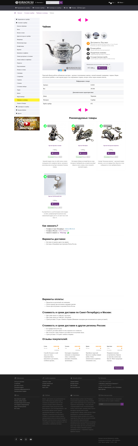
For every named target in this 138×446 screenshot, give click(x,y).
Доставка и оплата (18, 385)
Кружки (18, 49)
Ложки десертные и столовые (24, 56)
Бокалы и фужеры (21, 26)
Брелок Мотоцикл (83, 145)
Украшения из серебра (23, 8)
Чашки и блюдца (21, 103)
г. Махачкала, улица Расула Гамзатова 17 (108, 383)
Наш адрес (81, 8)
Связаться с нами (46, 381)
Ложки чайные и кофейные (23, 59)
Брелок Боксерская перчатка (111, 145)
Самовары (19, 73)
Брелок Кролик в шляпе (55, 145)
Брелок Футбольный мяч (55, 196)
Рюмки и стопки (21, 69)
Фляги (18, 93)
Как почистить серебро (20, 399)
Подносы (19, 63)
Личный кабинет (74, 381)
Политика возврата (19, 387)
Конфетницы (20, 46)
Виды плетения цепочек (20, 406)
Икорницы (19, 39)
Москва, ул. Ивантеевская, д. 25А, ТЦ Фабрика (110, 387)
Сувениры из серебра (54, 8)
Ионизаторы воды (21, 43)
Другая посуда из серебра (23, 36)
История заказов (74, 383)
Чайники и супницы (42, 13)
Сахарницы (19, 76)
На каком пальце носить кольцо (22, 402)
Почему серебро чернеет (20, 400)
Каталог (20, 13)
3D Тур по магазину (19, 381)
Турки (18, 90)
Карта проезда (102, 389)
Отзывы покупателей (47, 383)
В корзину (102, 68)
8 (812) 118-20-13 (63, 231)
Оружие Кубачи (21, 110)
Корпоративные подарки (20, 391)
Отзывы (72, 8)
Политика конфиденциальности (22, 389)
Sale (66, 8)
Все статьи (17, 408)
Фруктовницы (20, 96)
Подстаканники (20, 66)
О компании (17, 383)
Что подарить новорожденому (21, 404)
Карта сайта (45, 387)
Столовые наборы (21, 86)
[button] (111, 2)
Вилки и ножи (20, 32)
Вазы (18, 29)
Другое (18, 113)
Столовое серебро (39, 8)
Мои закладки (73, 385)
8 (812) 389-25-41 (70, 229)
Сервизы (19, 80)
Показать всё (118, 368)
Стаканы (19, 83)
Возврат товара (46, 385)
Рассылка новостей (75, 387)
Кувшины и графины (22, 53)
